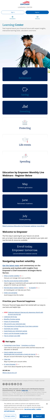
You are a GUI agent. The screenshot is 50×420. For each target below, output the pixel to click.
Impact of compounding (11, 321)
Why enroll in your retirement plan (15, 324)
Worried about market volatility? (16, 288)
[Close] (47, 405)
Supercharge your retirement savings (15, 331)
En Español (34, 288)
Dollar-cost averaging (10, 293)
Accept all (25, 418)
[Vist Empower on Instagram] (9, 384)
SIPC (27, 390)
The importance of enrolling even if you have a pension (21, 326)
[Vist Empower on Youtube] (20, 384)
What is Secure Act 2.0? (9, 373)
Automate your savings (11, 329)
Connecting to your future (12, 345)
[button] (12, 18)
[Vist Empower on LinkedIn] (14, 384)
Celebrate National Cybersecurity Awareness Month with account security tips (25, 313)
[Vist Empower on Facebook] (3, 384)
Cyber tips (7, 359)
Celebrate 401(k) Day (10, 317)
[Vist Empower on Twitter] (6, 384)
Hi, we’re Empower (11, 364)
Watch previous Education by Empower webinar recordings (23, 226)
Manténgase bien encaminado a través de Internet (21, 354)
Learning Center (25, 7)
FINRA (23, 390)
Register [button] (37, 12)
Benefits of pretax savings (12, 319)
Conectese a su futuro (28, 345)
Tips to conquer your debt (12, 336)
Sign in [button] (13, 12)
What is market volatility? (13, 276)
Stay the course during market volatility (16, 281)
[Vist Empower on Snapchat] (17, 384)
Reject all (38, 418)
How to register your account (13, 352)
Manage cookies (10, 418)
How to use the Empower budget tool (15, 333)
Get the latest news (10, 265)
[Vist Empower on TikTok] (12, 384)
